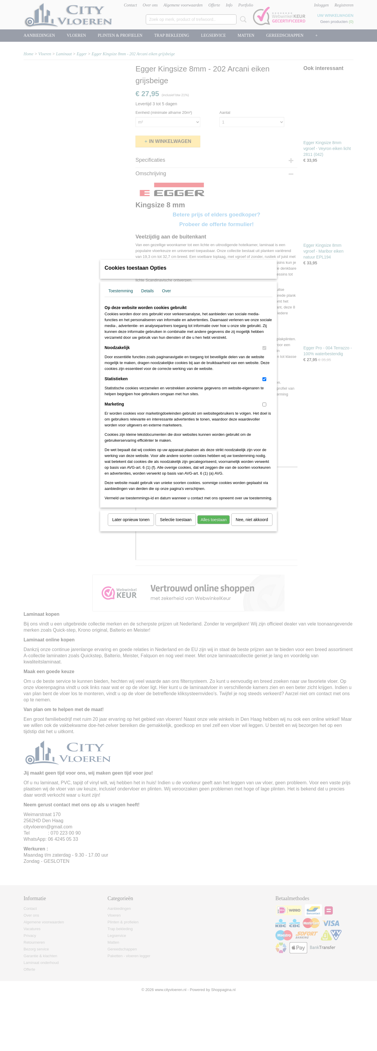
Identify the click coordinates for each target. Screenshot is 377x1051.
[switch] (264, 356)
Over (166, 298)
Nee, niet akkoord (252, 527)
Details (147, 298)
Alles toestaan (213, 527)
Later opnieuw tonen (131, 527)
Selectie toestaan (175, 527)
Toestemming (120, 298)
